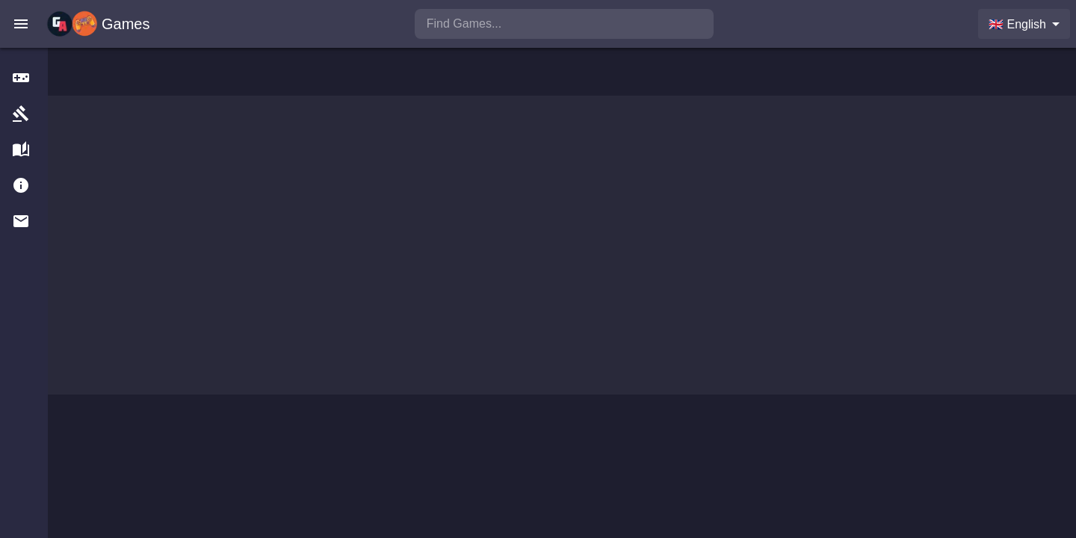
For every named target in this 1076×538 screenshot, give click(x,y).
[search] (564, 24)
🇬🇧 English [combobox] (1017, 24)
